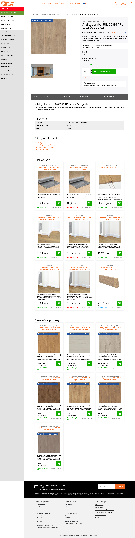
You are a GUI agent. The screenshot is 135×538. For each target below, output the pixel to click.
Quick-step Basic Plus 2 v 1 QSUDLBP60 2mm (49, 167)
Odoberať (120, 486)
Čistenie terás (5, 24)
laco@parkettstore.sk (75, 523)
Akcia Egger (5, 8)
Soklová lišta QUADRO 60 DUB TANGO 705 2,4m (110, 267)
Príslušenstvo (6, 67)
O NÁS (56, 3)
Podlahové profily (7, 47)
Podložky (4, 59)
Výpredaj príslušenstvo (9, 20)
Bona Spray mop (6, 28)
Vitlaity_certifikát (43, 149)
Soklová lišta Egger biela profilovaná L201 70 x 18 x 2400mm (49, 268)
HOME (44, 3)
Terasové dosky (6, 71)
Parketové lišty (6, 51)
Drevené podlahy (6, 43)
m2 (89, 71)
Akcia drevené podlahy (8, 12)
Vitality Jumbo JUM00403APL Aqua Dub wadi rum (49, 378)
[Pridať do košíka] (58, 203)
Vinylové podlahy (7, 32)
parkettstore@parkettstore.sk (49, 527)
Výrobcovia (5, 78)
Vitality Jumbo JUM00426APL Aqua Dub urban (110, 378)
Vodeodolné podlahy (8, 36)
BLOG (71, 3)
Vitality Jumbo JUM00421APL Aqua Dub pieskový (49, 328)
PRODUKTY (64, 3)
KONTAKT (78, 3)
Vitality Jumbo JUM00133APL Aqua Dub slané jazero (80, 328)
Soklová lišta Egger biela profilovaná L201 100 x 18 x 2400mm (80, 268)
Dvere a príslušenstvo (8, 63)
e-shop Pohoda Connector (86, 535)
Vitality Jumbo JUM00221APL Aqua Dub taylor (80, 378)
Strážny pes (87, 78)
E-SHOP (50, 3)
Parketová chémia (7, 55)
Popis (36, 97)
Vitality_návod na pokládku (46, 147)
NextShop (76, 535)
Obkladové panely (7, 74)
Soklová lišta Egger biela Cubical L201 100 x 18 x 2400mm (110, 217)
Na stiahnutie (65, 97)
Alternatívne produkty (111, 97)
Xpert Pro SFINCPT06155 (110, 166)
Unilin (113, 32)
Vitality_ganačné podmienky (46, 145)
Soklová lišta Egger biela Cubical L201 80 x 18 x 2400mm (80, 217)
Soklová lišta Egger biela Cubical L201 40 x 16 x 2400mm (49, 217)
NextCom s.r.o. (96, 535)
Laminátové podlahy (7, 40)
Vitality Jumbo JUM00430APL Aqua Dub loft (49, 428)
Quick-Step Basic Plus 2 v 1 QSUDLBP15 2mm (80, 167)
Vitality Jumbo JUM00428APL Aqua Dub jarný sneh (110, 328)
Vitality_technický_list (44, 143)
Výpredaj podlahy (7, 16)
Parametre (48, 97)
